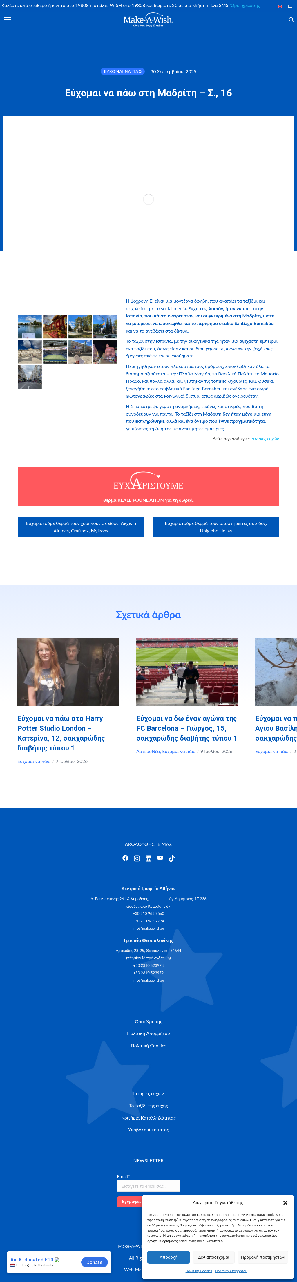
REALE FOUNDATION (140, 500)
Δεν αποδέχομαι (213, 1257)
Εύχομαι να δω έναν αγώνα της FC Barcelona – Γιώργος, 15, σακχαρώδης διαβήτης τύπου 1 (186, 728)
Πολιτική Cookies (199, 1271)
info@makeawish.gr (148, 928)
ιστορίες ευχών (265, 438)
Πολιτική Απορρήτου (231, 1271)
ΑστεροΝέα (148, 751)
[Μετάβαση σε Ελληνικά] (290, 6)
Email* (123, 1176)
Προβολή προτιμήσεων (263, 1257)
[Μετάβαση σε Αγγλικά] (280, 6)
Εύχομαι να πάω (33, 761)
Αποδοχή (168, 1257)
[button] (285, 1203)
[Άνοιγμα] (7, 19)
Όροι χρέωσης (245, 5)
